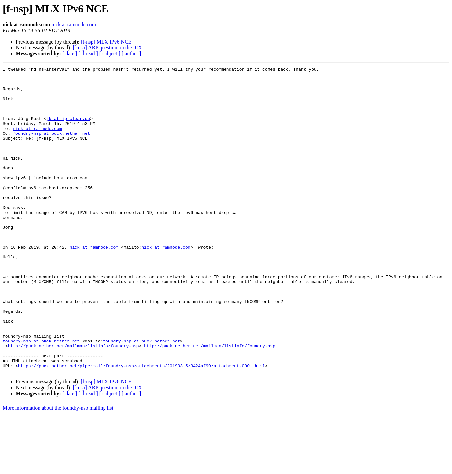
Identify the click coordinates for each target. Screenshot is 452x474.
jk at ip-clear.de (68, 129)
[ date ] (69, 53)
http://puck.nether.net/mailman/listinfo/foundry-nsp (73, 402)
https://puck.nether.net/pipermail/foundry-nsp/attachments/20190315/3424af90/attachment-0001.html (141, 426)
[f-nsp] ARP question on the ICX (107, 47)
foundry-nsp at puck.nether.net (51, 147)
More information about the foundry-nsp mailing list (58, 468)
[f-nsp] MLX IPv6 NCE (106, 41)
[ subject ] (109, 53)
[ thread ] (88, 53)
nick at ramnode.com (73, 24)
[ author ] (131, 53)
